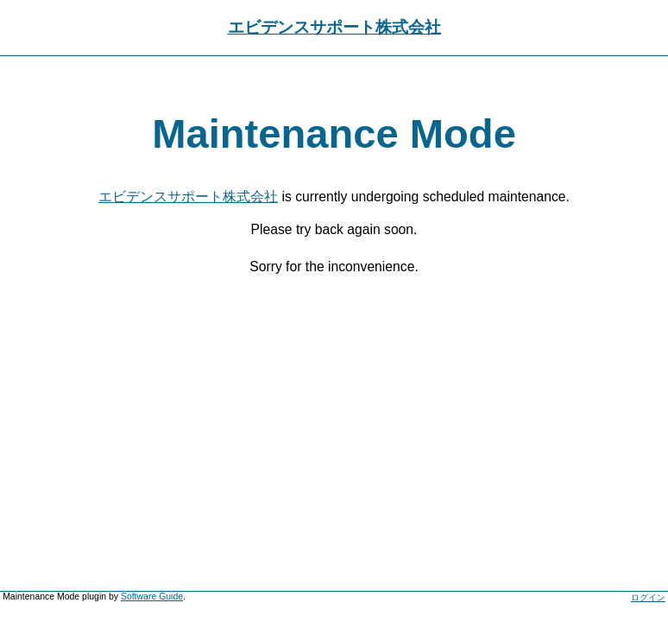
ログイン (648, 597)
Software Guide (152, 596)
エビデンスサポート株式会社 (334, 27)
